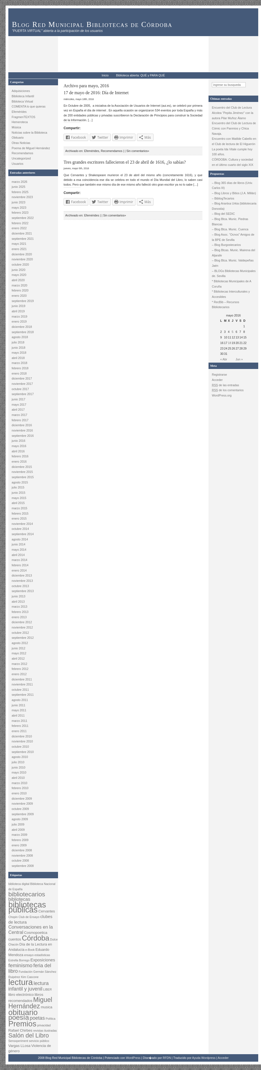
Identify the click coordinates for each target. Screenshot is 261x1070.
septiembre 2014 (23, 534)
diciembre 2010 (22, 736)
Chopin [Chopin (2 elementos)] (13, 917)
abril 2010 (18, 777)
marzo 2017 (19, 414)
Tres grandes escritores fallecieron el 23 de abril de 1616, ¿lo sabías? (125, 162)
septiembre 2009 (23, 814)
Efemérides (19, 111)
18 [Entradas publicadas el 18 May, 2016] (229, 343)
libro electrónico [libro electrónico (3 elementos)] (21, 994)
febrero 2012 (20, 668)
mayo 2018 (19, 352)
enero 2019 (19, 321)
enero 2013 (19, 617)
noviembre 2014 (22, 523)
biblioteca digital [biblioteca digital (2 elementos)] (18, 884)
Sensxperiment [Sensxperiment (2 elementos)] (18, 1040)
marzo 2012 (19, 663)
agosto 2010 (20, 757)
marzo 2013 (19, 606)
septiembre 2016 (23, 435)
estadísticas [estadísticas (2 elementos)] (42, 955)
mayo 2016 (19, 446)
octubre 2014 (20, 528)
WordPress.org (222, 395)
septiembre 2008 (23, 865)
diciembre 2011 (22, 679)
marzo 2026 (19, 181)
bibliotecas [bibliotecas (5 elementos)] (19, 899)
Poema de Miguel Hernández (31, 148)
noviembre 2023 (22, 197)
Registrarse (219, 374)
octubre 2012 (20, 632)
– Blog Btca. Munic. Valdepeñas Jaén (233, 263)
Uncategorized (21, 158)
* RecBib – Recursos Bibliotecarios (225, 304)
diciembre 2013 (22, 575)
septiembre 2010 (23, 752)
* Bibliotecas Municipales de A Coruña (231, 284)
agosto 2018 (20, 337)
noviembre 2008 (22, 855)
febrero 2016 (20, 456)
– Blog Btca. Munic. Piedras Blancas (230, 221)
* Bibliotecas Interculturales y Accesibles (231, 294)
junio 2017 (18, 399)
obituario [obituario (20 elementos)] (23, 1012)
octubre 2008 (20, 860)
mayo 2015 (19, 498)
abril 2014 (18, 555)
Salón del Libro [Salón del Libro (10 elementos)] (28, 1035)
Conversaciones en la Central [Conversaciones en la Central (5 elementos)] (30, 929)
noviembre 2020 (22, 259)
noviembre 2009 (22, 803)
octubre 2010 (20, 746)
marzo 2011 (19, 720)
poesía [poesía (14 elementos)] (18, 1017)
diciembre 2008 (22, 850)
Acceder (217, 379)
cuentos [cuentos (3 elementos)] (14, 939)
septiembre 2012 (23, 637)
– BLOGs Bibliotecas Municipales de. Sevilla (234, 273)
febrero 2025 (20, 192)
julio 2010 (18, 762)
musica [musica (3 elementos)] (46, 1007)
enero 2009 (19, 845)
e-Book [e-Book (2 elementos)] (30, 949)
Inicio (105, 75)
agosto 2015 (20, 482)
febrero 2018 (20, 368)
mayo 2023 (19, 207)
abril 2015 (18, 503)
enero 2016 (19, 461)
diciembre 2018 (22, 326)
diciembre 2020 (22, 254)
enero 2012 (19, 674)
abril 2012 (18, 658)
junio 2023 (18, 202)
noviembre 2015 (22, 471)
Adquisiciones (21, 91)
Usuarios (17, 163)
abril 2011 (18, 715)
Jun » (239, 359)
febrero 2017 (20, 420)
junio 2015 (18, 492)
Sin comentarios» (137, 151)
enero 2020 (19, 295)
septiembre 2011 (23, 694)
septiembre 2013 (23, 591)
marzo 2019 (19, 316)
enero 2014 (19, 570)
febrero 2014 (20, 565)
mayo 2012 (19, 653)
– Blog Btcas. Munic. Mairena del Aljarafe (233, 252)
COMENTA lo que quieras (29, 106)
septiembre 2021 (23, 238)
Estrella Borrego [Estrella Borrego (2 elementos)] (18, 960)
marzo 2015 (19, 508)
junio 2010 (18, 767)
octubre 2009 (20, 808)
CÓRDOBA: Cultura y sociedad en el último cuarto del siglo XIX (232, 162)
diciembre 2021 (22, 233)
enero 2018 (19, 373)
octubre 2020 (20, 264)
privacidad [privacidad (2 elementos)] (44, 1025)
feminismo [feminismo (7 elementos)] (20, 965)
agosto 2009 (20, 819)
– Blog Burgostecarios (226, 244)
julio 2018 (18, 342)
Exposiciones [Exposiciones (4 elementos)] (42, 959)
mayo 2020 (19, 274)
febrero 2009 (20, 840)
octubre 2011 (20, 689)
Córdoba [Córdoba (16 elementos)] (35, 938)
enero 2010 (19, 793)
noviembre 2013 (22, 580)
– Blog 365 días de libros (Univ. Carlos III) (232, 185)
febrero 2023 (20, 212)
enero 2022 (19, 228)
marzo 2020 (19, 285)
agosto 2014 (20, 539)
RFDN (167, 1057)
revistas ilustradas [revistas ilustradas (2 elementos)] (45, 1030)
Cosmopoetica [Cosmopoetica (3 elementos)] (35, 933)
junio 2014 (18, 544)
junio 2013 (18, 596)
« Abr (223, 359)
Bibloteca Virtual (22, 101)
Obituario (18, 137)
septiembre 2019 (23, 301)
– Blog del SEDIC (223, 213)
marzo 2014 (19, 560)
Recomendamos (22, 153)
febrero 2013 (20, 611)
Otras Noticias (21, 142)
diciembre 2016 (22, 425)
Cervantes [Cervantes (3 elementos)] (46, 911)
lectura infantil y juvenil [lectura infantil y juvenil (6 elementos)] (28, 986)
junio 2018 (18, 347)
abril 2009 (18, 829)
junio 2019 (18, 306)
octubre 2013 (20, 586)
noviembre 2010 (22, 741)
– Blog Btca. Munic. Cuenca (230, 229)
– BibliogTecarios (223, 198)
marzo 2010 (19, 783)
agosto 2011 (20, 700)
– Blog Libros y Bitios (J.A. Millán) (234, 193)
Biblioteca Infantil (23, 96)
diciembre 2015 (22, 466)
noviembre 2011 (22, 684)
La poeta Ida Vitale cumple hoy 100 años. (232, 152)
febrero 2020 (20, 290)
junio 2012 (18, 648)
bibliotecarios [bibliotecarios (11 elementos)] (26, 894)
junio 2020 (18, 269)
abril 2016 (18, 451)
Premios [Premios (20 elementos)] (22, 1023)
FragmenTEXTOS (23, 117)
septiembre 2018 (23, 332)
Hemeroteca (20, 122)
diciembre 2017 (22, 378)
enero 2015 (19, 518)
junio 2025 (18, 186)
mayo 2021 (19, 243)
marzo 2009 (19, 834)
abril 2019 (18, 311)
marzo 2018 (19, 363)
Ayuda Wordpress (203, 1057)
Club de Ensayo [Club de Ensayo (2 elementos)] (29, 917)
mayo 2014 (19, 549)
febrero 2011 (20, 725)
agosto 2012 (20, 643)
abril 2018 (18, 358)
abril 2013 (18, 601)
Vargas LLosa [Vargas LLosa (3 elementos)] (19, 1046)
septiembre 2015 (23, 477)
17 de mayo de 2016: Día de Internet (96, 92)
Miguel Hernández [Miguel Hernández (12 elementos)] (30, 1003)
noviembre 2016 (22, 430)
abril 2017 (18, 409)
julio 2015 (18, 487)
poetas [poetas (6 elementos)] (37, 1018)
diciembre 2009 (22, 798)
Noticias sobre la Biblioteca (29, 132)
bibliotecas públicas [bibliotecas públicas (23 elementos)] (27, 907)
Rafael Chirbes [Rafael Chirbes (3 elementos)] (20, 1030)
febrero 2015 (20, 513)
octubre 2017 (20, 389)
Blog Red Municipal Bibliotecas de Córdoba (92, 24)
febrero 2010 (20, 788)
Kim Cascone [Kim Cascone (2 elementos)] (30, 977)
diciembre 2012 (22, 622)
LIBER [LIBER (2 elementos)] (47, 989)
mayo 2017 (19, 404)
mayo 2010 (19, 772)
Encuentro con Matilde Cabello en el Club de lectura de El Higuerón (234, 141)
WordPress (133, 1057)
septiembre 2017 (23, 394)
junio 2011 (18, 705)
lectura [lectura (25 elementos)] (20, 982)
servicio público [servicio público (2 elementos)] (39, 1040)
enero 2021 (19, 249)
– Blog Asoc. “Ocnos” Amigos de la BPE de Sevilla (233, 237)
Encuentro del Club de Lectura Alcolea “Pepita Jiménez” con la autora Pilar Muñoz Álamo (232, 112)
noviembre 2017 (22, 383)
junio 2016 (18, 440)
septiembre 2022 (23, 218)
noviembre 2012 (22, 627)
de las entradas (225, 385)
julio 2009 (18, 824)
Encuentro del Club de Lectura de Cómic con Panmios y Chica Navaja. (234, 128)
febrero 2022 (20, 223)
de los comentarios (228, 390)
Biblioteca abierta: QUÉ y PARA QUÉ (140, 75)
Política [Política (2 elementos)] (50, 1018)
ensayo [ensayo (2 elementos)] (29, 955)
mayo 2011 (19, 710)
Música (16, 127)
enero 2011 (19, 731)
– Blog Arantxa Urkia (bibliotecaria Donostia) (234, 206)
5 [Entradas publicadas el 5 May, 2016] (233, 331)
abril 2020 (18, 280)
